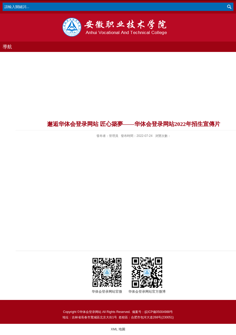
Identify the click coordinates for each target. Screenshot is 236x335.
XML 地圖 (118, 329)
